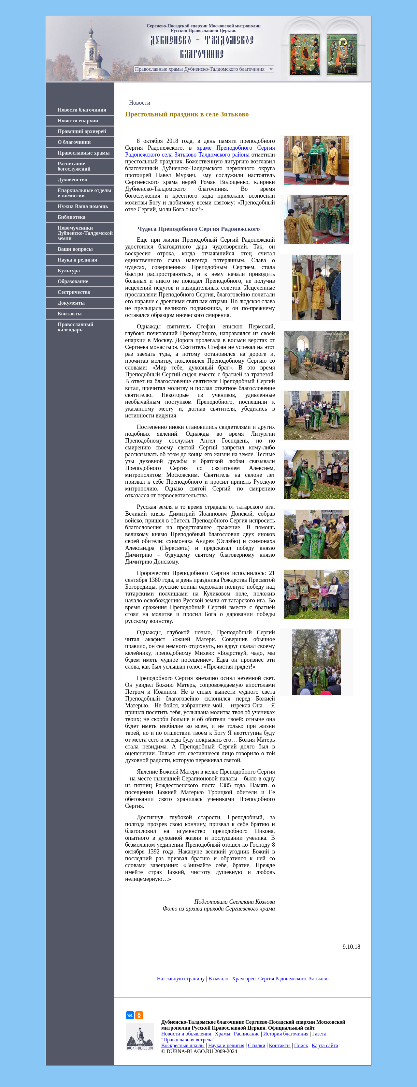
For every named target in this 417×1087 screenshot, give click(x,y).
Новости (139, 102)
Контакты (70, 313)
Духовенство (72, 179)
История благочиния (286, 1033)
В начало (218, 978)
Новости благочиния (82, 110)
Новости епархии (78, 120)
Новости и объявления (186, 1033)
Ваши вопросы (75, 249)
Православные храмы (84, 153)
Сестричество (74, 292)
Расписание (247, 1033)
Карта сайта (325, 1045)
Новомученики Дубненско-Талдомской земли (85, 233)
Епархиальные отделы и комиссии (84, 193)
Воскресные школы (183, 1045)
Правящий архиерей (82, 131)
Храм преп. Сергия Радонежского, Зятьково (280, 978)
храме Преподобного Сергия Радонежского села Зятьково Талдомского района (200, 151)
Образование (73, 281)
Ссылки (256, 1045)
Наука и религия (77, 260)
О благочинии (74, 142)
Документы (71, 303)
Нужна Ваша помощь (83, 206)
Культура (69, 270)
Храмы (222, 1033)
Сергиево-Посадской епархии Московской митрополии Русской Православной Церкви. (204, 28)
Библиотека (71, 217)
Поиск (301, 1045)
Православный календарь (75, 327)
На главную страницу (181, 978)
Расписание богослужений (74, 166)
